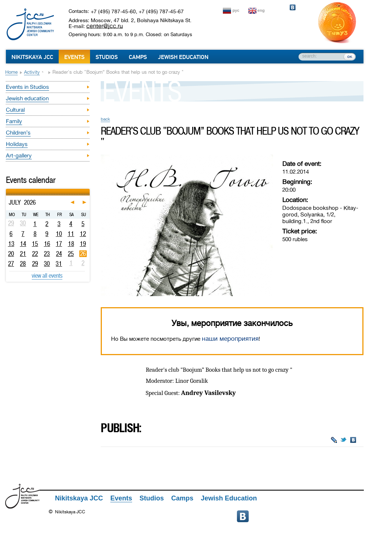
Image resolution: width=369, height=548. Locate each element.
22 (35, 253)
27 (11, 263)
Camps (138, 57)
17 (59, 243)
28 (23, 263)
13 (11, 243)
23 (47, 253)
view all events (47, 275)
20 (11, 253)
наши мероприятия (230, 338)
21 (23, 253)
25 (71, 253)
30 (47, 263)
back (105, 119)
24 (59, 253)
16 (47, 243)
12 (83, 233)
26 (83, 253)
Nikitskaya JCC (32, 57)
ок (349, 56)
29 (35, 263)
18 (71, 243)
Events (74, 57)
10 (59, 233)
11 (71, 233)
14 (23, 243)
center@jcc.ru (104, 25)
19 (83, 243)
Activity (32, 72)
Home (11, 72)
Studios (107, 57)
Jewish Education (183, 57)
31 (59, 263)
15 (35, 243)
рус (235, 10)
